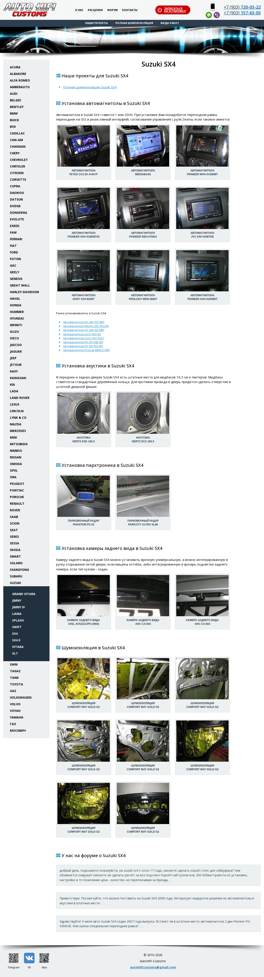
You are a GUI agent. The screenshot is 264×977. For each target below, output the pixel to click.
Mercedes (18, 431)
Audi (13, 93)
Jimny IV (18, 607)
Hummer (17, 312)
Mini (13, 437)
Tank (14, 678)
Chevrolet (19, 160)
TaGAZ (15, 671)
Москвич (18, 730)
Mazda (15, 424)
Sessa (14, 543)
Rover (15, 510)
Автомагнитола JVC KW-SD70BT (83, 322)
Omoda (16, 464)
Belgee (15, 100)
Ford (14, 252)
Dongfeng (18, 212)
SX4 (15, 633)
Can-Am (16, 140)
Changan (18, 146)
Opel (14, 470)
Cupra (15, 186)
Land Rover (19, 398)
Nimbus (16, 450)
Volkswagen (20, 697)
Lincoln (17, 411)
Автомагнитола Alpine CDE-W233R (86, 326)
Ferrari (16, 239)
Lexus (14, 404)
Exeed (14, 226)
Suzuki (15, 583)
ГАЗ (13, 724)
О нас (79, 10)
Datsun (16, 199)
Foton (15, 259)
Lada (14, 391)
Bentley (17, 107)
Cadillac (17, 133)
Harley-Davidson (24, 292)
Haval (15, 298)
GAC (13, 265)
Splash (18, 620)
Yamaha (16, 717)
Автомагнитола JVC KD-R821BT (83, 342)
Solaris (16, 563)
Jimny (16, 600)
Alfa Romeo (20, 80)
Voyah (15, 711)
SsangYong (19, 570)
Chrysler (17, 166)
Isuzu (14, 331)
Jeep (13, 358)
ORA (13, 477)
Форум (112, 10)
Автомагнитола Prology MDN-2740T (86, 350)
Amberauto (20, 87)
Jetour (16, 365)
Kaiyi (14, 371)
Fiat (13, 246)
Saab (14, 517)
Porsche (17, 497)
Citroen (17, 173)
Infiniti (16, 325)
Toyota (16, 684)
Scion (14, 523)
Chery (15, 153)
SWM (14, 664)
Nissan (15, 457)
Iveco (14, 338)
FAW (13, 232)
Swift (17, 627)
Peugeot (17, 484)
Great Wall (20, 285)
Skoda (15, 550)
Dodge (15, 206)
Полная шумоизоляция (134, 23)
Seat (14, 530)
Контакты (130, 10)
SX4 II (16, 640)
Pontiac (17, 490)
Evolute (17, 219)
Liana (17, 614)
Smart (15, 556)
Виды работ (170, 23)
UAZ (13, 691)
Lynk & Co (18, 417)
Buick (14, 120)
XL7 (15, 653)
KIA (12, 384)
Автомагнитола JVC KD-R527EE (83, 346)
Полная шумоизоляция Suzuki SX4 (90, 87)
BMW (14, 113)
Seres (14, 536)
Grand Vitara (23, 594)
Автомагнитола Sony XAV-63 (82, 334)
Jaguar (16, 351)
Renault (17, 503)
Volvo (15, 704)
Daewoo (17, 193)
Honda (15, 305)
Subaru (16, 576)
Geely (14, 272)
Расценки (95, 10)
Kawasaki (18, 378)
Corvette (18, 179)
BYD (13, 127)
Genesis (16, 279)
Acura (15, 67)
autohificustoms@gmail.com (153, 967)
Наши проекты (96, 23)
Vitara (18, 647)
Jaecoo (16, 345)
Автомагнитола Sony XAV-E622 (83, 338)
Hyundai (17, 318)
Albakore (18, 74)
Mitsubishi (19, 444)
